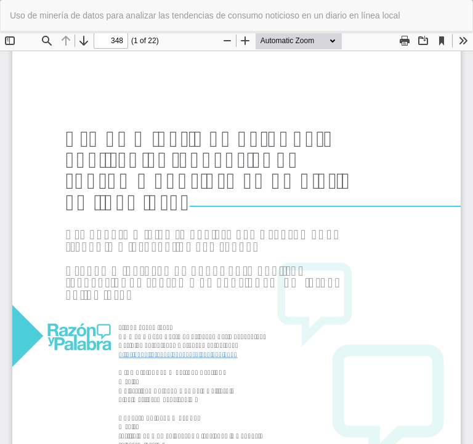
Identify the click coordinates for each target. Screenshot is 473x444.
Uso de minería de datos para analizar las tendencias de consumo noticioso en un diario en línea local (205, 15)
